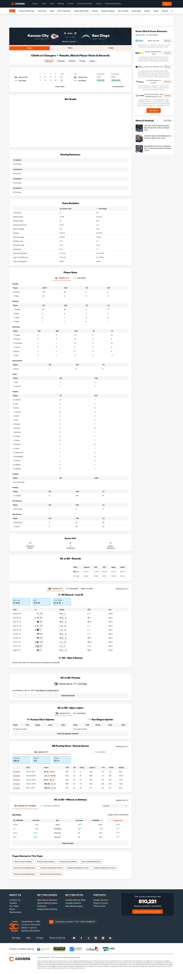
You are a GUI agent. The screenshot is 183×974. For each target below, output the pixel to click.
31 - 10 (64, 650)
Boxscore (49, 61)
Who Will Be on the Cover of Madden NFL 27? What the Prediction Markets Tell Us (157, 148)
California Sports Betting (23, 862)
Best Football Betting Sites (91, 862)
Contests (99, 894)
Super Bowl (136, 11)
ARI (41, 621)
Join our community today (147, 911)
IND (41, 646)
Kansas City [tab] (62, 278)
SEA (41, 617)
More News (168, 120)
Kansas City (38, 35)
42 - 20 (64, 638)
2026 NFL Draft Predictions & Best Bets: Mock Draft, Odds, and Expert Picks (157, 128)
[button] (70, 695)
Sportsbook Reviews (47, 900)
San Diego (101, 35)
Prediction (61, 61)
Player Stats (59, 86)
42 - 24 (64, 618)
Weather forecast (69, 41)
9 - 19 (63, 646)
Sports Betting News (47, 903)
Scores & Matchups (26, 11)
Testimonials (15, 912)
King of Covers (100, 903)
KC (78, 571)
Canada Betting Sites (75, 900)
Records (72, 61)
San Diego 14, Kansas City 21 (47, 690)
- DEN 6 (49, 772)
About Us (15, 894)
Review (167, 41)
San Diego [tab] (79, 278)
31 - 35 (63, 642)
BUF (41, 634)
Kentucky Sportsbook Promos (51, 868)
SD (78, 576)
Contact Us (14, 900)
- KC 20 (50, 788)
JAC (41, 638)
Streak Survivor (100, 900)
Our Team (14, 906)
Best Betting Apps (74, 906)
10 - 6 (64, 614)
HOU (41, 642)
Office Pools (99, 906)
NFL (12, 11)
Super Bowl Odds (81, 11)
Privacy (39, 937)
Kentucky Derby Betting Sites (24, 868)
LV (40, 630)
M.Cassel (16, 772)
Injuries (147, 11)
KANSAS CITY (62, 713)
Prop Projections (64, 11)
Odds (52, 11)
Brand (12, 909)
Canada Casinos (73, 903)
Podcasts (41, 906)
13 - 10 (64, 634)
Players (165, 11)
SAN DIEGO (79, 713)
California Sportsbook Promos (104, 868)
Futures (95, 11)
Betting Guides (47, 894)
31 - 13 (64, 622)
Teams (156, 11)
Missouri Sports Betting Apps (24, 874)
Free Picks (42, 11)
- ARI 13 (49, 780)
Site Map (16, 937)
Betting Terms (122, 589)
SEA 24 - (49, 776)
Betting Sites (74, 894)
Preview (83, 61)
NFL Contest (123, 11)
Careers (13, 903)
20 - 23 (63, 630)
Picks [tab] (70, 48)
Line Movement (118, 86)
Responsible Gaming (47, 909)
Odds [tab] (111, 48)
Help (28, 937)
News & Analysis (108, 11)
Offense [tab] (25, 805)
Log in (167, 4)
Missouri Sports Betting (68, 862)
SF (41, 650)
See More (153, 110)
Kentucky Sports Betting (45, 862)
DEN (41, 613)
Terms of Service (57, 937)
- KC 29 (50, 784)
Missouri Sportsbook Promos (77, 868)
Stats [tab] (29, 48)
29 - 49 (63, 626)
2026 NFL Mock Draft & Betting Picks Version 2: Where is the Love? (157, 137)
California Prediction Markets (50, 874)
